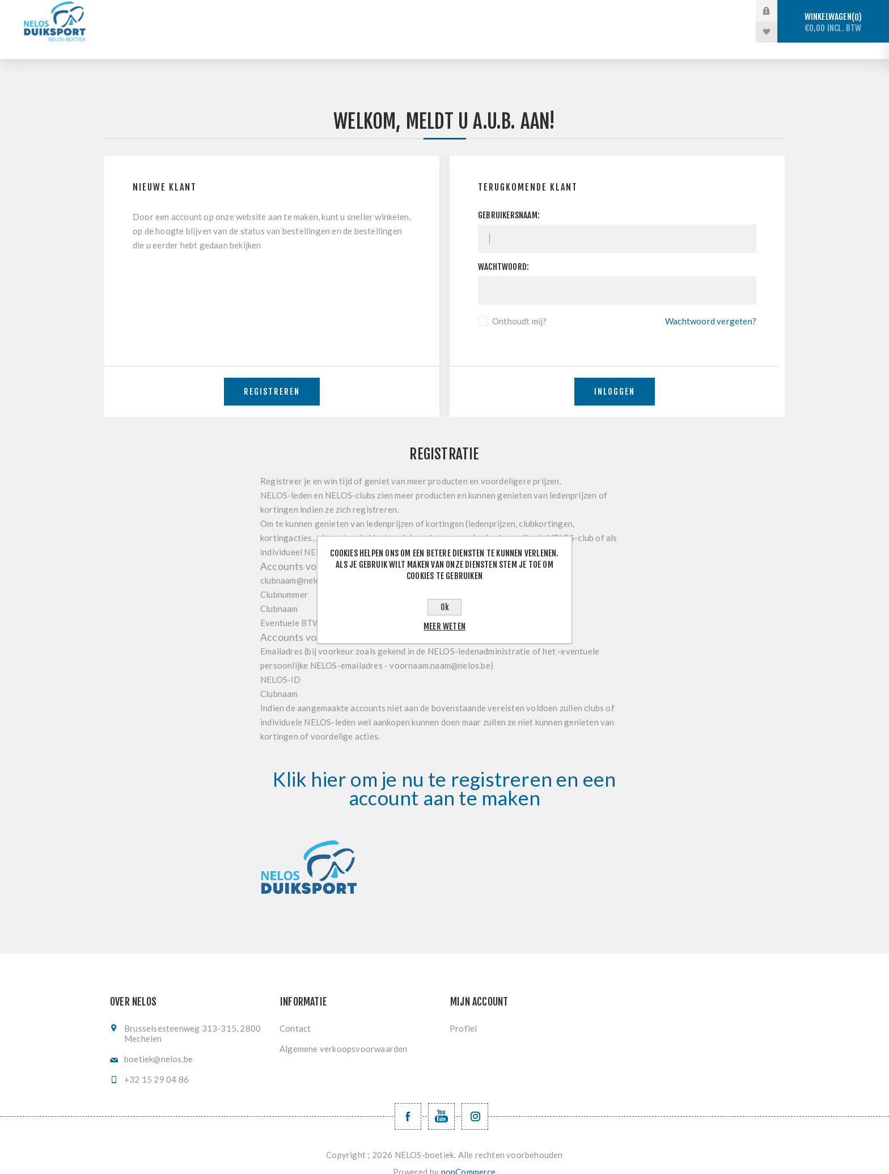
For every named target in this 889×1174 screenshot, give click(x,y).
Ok (445, 607)
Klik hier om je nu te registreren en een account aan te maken (444, 772)
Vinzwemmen (580, 11)
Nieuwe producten (496, 32)
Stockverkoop (236, 11)
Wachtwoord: (503, 250)
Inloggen (614, 375)
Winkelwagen (833, 22)
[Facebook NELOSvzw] (408, 1100)
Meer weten (444, 626)
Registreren (272, 375)
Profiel (463, 1012)
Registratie (658, 11)
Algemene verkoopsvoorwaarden (344, 1032)
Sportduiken (320, 11)
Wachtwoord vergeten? (710, 304)
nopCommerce (468, 1155)
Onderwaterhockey (487, 11)
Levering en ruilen (392, 32)
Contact (295, 1012)
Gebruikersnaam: (509, 198)
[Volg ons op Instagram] (475, 1100)
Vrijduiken (397, 11)
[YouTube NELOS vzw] (441, 1100)
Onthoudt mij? (519, 304)
